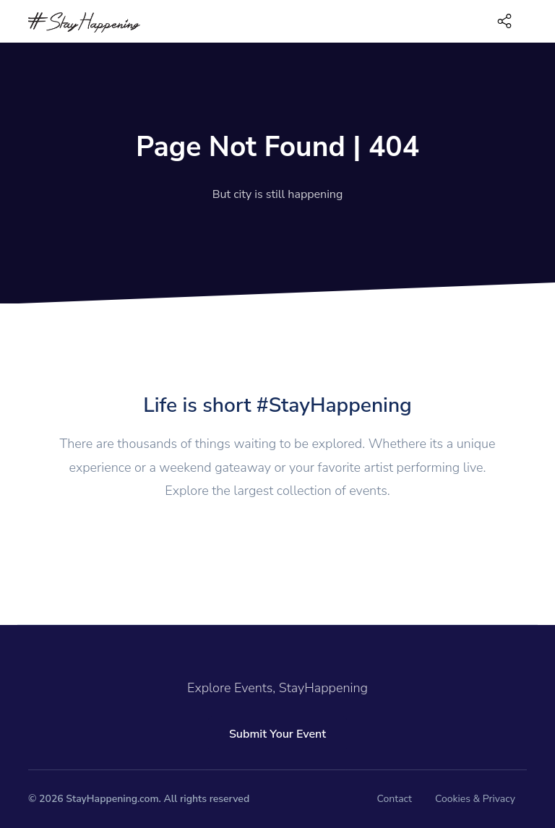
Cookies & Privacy (475, 799)
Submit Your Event (277, 734)
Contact (394, 799)
